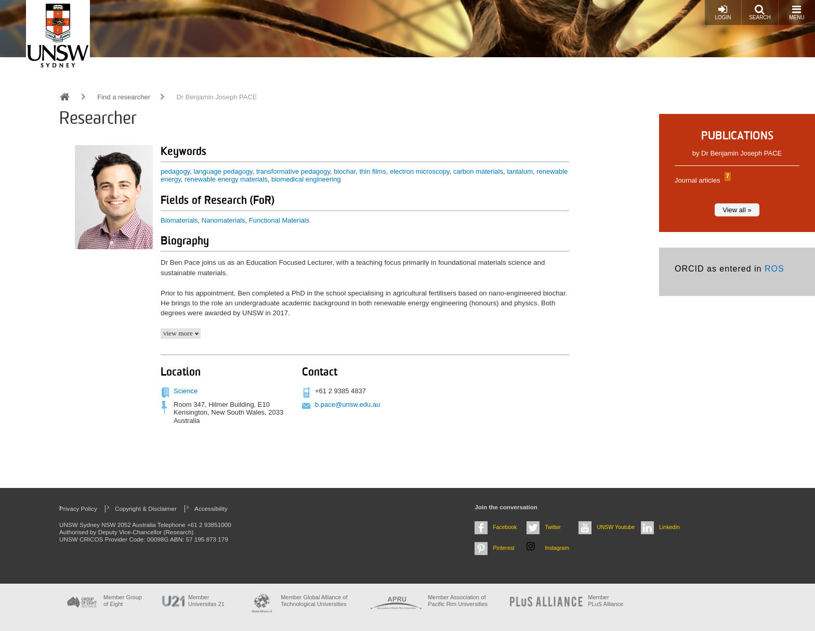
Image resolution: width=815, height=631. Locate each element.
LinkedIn (669, 527)
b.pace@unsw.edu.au (347, 404)
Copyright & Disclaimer (146, 508)
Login (723, 12)
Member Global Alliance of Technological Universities (314, 600)
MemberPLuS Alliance (605, 600)
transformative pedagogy (293, 171)
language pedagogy (222, 171)
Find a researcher (123, 97)
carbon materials (478, 171)
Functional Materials (279, 220)
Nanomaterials (223, 220)
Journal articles (701, 180)
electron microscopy (420, 171)
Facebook (505, 527)
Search (760, 12)
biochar (345, 171)
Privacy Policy (78, 508)
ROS (774, 268)
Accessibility (211, 508)
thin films (372, 171)
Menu (796, 12)
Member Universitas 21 (206, 600)
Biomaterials (179, 220)
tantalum (520, 171)
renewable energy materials (226, 179)
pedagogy (175, 171)
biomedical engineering (306, 179)
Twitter (553, 527)
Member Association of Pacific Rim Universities (458, 600)
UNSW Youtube (616, 527)
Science (186, 391)
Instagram (557, 548)
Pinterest (504, 548)
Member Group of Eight (122, 600)
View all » (736, 210)
